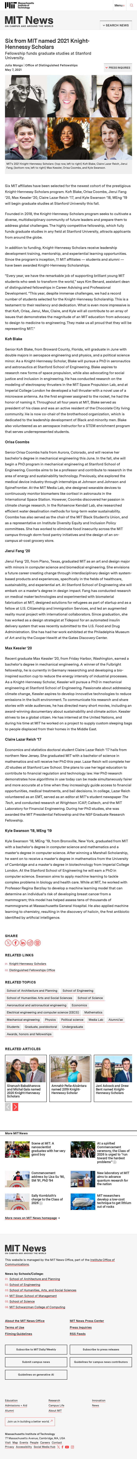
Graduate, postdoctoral (41, 1027)
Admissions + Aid (16, 1405)
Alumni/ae (115, 1019)
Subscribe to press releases (101, 1349)
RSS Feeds (78, 1334)
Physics (50, 1019)
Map (15, 1442)
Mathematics (93, 1012)
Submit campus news (36, 1362)
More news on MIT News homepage (31, 1218)
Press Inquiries (81, 1327)
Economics (79, 1005)
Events (24, 1442)
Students (13, 1027)
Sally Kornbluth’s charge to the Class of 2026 (47, 1199)
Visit (8, 1442)
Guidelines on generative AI (36, 1374)
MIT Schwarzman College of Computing (37, 1307)
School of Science (90, 998)
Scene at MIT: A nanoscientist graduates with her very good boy (48, 1148)
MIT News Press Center (87, 1321)
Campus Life (56, 1405)
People (34, 1442)
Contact (57, 1442)
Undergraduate (72, 1027)
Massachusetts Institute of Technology (30, 1434)
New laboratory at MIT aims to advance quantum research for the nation (113, 1178)
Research (54, 1400)
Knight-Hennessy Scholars (27, 963)
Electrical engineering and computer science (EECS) (43, 1012)
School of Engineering (78, 990)
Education (11, 1400)
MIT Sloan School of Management (33, 1296)
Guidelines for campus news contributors (101, 1362)
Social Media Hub (44, 1446)
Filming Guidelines (18, 1334)
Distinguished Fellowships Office (32, 970)
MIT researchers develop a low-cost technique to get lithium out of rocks (114, 1201)
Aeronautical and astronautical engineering (36, 1005)
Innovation (98, 1400)
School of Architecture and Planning (32, 990)
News (95, 1405)
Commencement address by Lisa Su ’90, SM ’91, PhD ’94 (48, 1176)
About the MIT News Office (25, 1321)
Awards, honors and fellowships (29, 1034)
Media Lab (96, 1019)
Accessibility (24, 1446)
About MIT (55, 1410)
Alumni (9, 1410)
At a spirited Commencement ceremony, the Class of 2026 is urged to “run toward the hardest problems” (113, 1152)
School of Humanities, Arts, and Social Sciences (42, 1290)
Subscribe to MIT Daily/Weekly (36, 1349)
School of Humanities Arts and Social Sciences (39, 998)
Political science (72, 1019)
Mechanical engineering (23, 1019)
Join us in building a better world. (29, 1421)
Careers (45, 1442)
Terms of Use (14, 1327)
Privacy (9, 1446)
